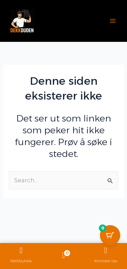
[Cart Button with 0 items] (110, 235)
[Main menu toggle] (112, 21)
